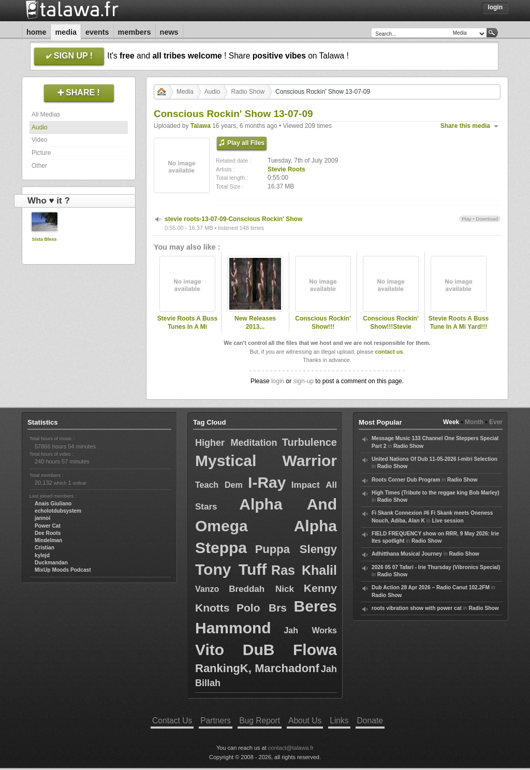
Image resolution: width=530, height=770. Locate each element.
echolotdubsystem (58, 511)
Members (134, 32)
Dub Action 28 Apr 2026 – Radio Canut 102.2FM (431, 587)
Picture (41, 152)
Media (66, 32)
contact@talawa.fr (291, 748)
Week (451, 422)
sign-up (303, 381)
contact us (389, 351)
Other (39, 165)
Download (487, 219)
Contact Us (172, 720)
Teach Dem (219, 485)
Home (36, 32)
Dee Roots (48, 533)
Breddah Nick (261, 589)
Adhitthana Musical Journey (407, 554)
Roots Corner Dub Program (406, 480)
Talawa (200, 125)
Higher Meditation (236, 443)
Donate (370, 720)
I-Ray (267, 482)
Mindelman (48, 540)
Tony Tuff (231, 569)
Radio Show (247, 91)
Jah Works (310, 630)
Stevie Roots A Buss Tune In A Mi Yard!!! (459, 323)
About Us (304, 720)
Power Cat (48, 526)
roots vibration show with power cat (417, 608)
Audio (40, 127)
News (169, 32)
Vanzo (207, 589)
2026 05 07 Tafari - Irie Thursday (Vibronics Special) (436, 567)
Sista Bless (44, 239)
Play (467, 219)
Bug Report (259, 720)
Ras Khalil (304, 570)
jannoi (42, 518)
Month (474, 422)
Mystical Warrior (266, 460)
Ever (496, 422)
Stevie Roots (286, 169)
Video (39, 139)
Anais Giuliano (53, 503)
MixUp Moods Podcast (63, 570)
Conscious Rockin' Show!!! (323, 323)
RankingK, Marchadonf (257, 668)
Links (339, 720)
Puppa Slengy (296, 549)
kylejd (42, 555)
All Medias (46, 114)
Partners (215, 720)
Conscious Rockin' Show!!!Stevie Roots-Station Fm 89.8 (391, 331)
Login (495, 7)
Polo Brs (262, 608)
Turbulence (309, 442)
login (277, 381)
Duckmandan (51, 562)
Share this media (465, 125)
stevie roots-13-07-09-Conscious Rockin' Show (233, 219)
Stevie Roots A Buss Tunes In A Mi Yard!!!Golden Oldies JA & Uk (187, 331)
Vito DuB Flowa (266, 649)
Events (97, 32)
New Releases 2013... (255, 323)
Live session (447, 521)
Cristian (44, 547)
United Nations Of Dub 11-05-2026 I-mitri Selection (434, 459)
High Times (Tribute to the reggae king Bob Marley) (435, 493)
